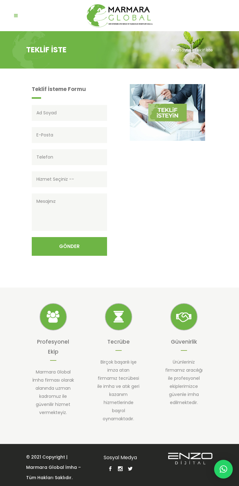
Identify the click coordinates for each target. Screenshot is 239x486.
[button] (223, 469)
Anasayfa (180, 50)
